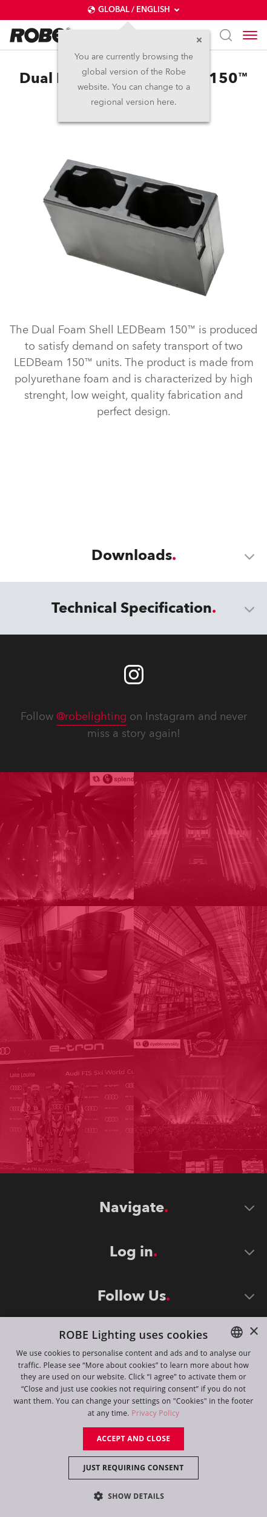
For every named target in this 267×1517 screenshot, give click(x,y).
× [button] (253, 1331)
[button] (134, 1495)
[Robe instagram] (133, 674)
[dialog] (133, 1417)
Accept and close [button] (134, 1438)
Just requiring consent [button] (133, 1467)
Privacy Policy (155, 1413)
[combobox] (237, 1332)
